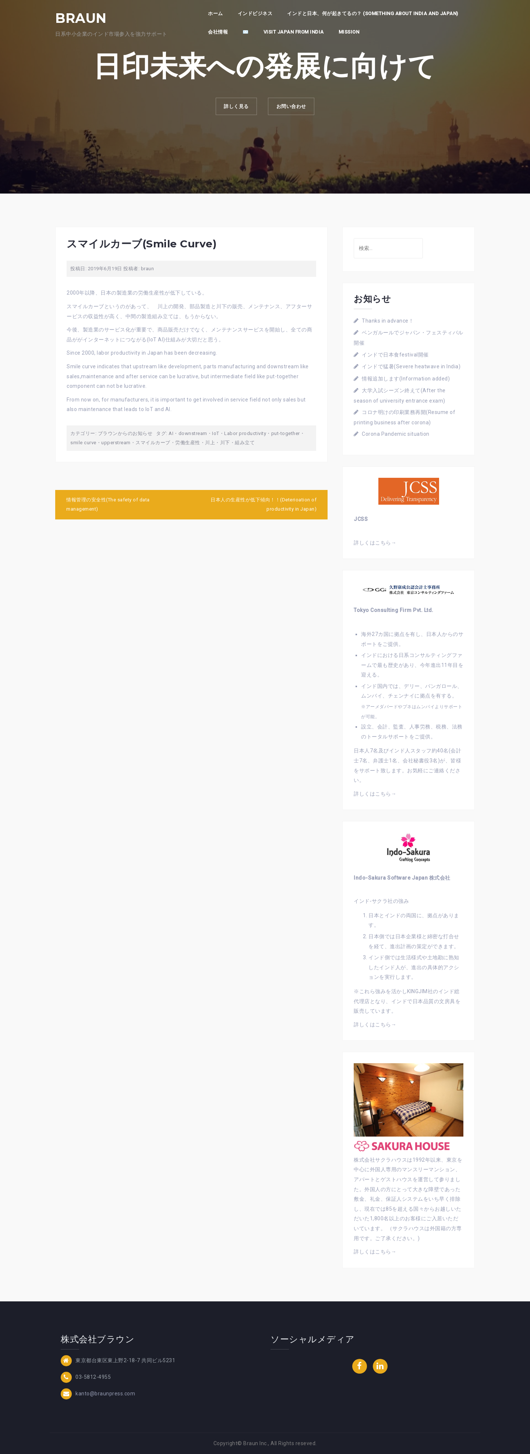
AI (171, 433)
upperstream (116, 442)
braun (147, 268)
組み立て (245, 442)
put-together (285, 433)
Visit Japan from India (294, 32)
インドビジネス (255, 13)
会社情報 (218, 32)
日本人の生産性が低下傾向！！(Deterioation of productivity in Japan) (264, 504)
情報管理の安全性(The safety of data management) (108, 504)
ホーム (215, 13)
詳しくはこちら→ (375, 543)
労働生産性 (187, 442)
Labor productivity (245, 433)
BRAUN (81, 18)
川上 (210, 442)
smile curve (83, 442)
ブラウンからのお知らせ (125, 433)
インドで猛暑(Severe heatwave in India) (411, 366)
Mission (349, 32)
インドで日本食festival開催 (395, 355)
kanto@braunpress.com (105, 1393)
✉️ (246, 32)
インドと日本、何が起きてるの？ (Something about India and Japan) (372, 13)
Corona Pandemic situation (396, 434)
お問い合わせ (294, 108)
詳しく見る (233, 108)
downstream (193, 433)
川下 (225, 442)
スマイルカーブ (152, 442)
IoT (215, 433)
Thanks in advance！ (388, 321)
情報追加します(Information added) (406, 379)
